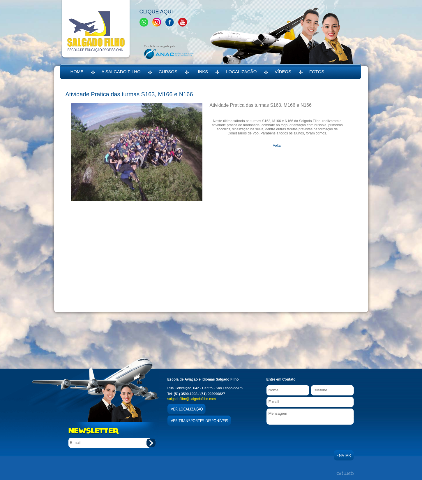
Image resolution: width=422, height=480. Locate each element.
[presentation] (310, 436)
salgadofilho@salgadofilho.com (191, 399)
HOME (77, 71)
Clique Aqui (156, 12)
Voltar (277, 145)
